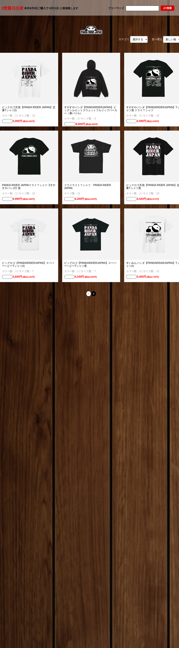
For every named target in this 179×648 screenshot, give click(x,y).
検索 (167, 8)
